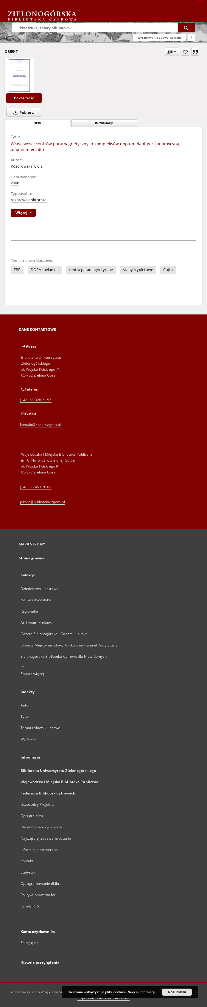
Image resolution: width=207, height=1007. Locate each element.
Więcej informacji (141, 992)
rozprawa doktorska (28, 199)
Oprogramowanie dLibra (41, 883)
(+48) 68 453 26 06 (36, 487)
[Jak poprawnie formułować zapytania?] (191, 37)
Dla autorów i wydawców (41, 827)
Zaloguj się (30, 942)
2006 (15, 182)
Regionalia (29, 611)
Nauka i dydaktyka (36, 599)
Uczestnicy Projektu (37, 804)
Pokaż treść (24, 97)
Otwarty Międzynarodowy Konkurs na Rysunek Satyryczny (69, 645)
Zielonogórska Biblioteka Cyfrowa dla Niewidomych (64, 656)
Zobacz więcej (32, 673)
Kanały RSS (30, 906)
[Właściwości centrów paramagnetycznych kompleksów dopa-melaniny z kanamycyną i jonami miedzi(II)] (19, 75)
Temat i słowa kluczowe (40, 727)
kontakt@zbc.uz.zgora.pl (40, 424)
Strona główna (32, 558)
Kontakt (27, 860)
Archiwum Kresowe (37, 622)
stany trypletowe (138, 269)
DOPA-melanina (45, 269)
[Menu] (200, 5)
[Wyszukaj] (186, 27)
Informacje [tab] (104, 123)
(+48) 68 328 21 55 (36, 399)
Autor (25, 705)
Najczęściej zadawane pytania (46, 838)
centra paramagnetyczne (91, 269)
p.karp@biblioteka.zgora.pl (42, 501)
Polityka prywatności (38, 894)
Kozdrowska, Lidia (27, 166)
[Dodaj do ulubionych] (185, 52)
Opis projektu (32, 815)
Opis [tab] (37, 123)
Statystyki (29, 872)
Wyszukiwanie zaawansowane (160, 37)
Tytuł (25, 716)
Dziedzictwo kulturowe (40, 588)
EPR (17, 269)
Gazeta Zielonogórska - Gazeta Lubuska (54, 633)
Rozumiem (177, 992)
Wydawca (29, 739)
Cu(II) (168, 269)
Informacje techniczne (39, 849)
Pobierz (22, 112)
